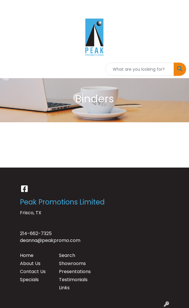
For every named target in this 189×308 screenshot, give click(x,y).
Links (64, 287)
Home (27, 255)
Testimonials (73, 279)
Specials (29, 279)
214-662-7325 (36, 233)
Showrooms (72, 263)
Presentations (75, 271)
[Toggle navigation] (9, 69)
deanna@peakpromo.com (50, 240)
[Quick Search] (139, 69)
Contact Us (33, 271)
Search (67, 255)
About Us (30, 263)
